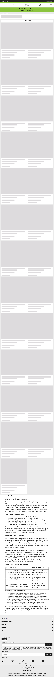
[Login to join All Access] (27, 9)
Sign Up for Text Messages (8, 642)
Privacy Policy (30, 648)
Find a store (5, 651)
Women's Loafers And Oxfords (27, 667)
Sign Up (4, 639)
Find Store (48, 654)
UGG (27, 668)
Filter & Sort (27, 21)
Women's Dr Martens (27, 670)
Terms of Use (23, 648)
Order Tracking (5, 1)
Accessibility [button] (49, 1)
